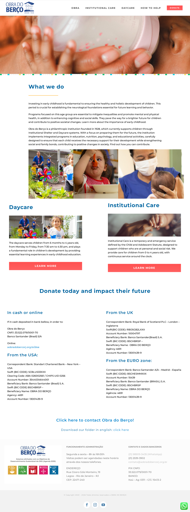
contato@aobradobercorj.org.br (147, 462)
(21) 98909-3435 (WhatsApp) (145, 454)
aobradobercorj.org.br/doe (23, 347)
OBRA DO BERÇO (118, 495)
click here (121, 430)
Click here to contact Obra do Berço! (95, 420)
